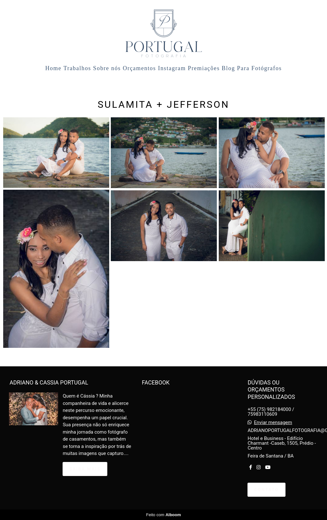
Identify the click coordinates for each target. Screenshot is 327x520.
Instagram (172, 68)
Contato (266, 489)
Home (53, 68)
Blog (228, 68)
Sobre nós (107, 68)
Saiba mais (85, 468)
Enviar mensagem (273, 422)
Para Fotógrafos (259, 68)
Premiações (204, 68)
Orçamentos (139, 68)
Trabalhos (77, 68)
